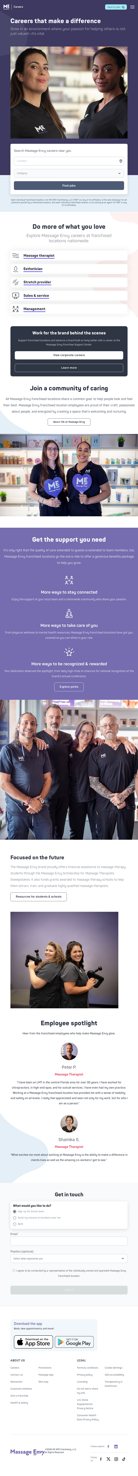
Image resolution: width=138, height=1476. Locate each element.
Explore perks (69, 687)
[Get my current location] (121, 161)
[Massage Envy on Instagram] (116, 1459)
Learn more (69, 368)
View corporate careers (69, 355)
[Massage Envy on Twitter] (108, 1459)
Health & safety (19, 1402)
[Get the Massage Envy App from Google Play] (74, 1342)
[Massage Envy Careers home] (13, 7)
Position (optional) (21, 1251)
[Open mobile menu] (132, 7)
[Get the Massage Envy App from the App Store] (33, 1341)
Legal (81, 1360)
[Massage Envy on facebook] (101, 1459)
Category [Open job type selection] (22, 173)
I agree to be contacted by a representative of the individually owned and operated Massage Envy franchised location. (69, 1273)
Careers (14, 1367)
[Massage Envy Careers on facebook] (108, 1446)
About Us (17, 1360)
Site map (43, 1381)
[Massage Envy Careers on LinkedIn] (116, 1446)
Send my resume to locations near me (37, 1217)
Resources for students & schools (38, 896)
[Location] (69, 161)
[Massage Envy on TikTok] (124, 1459)
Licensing (82, 1381)
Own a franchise (19, 1395)
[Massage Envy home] (27, 1454)
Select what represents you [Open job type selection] (28, 1258)
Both (18, 1224)
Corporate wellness (21, 1388)
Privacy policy (84, 1374)
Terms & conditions (87, 1367)
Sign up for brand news (28, 1211)
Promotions (44, 1367)
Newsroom (16, 1381)
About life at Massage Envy (69, 421)
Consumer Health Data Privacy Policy (88, 1417)
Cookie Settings (113, 1367)
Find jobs (69, 185)
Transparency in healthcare (114, 1383)
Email (14, 1234)
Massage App (45, 1374)
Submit (69, 1290)
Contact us (16, 1374)
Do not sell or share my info (87, 1390)
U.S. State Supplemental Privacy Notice (85, 1404)
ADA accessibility (114, 1374)
